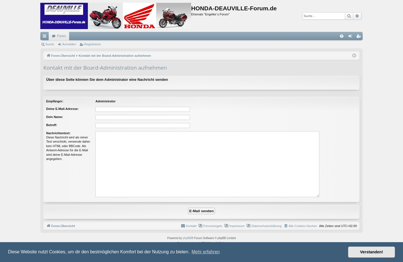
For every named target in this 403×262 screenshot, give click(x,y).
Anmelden (69, 44)
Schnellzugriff (46, 37)
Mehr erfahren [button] (205, 251)
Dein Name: (54, 117)
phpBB (187, 238)
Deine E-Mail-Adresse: (62, 108)
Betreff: (51, 125)
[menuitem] (342, 36)
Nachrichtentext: (58, 133)
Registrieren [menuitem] (360, 37)
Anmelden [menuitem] (351, 37)
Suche (49, 44)
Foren (61, 36)
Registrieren (92, 44)
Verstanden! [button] (371, 252)
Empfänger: (54, 101)
